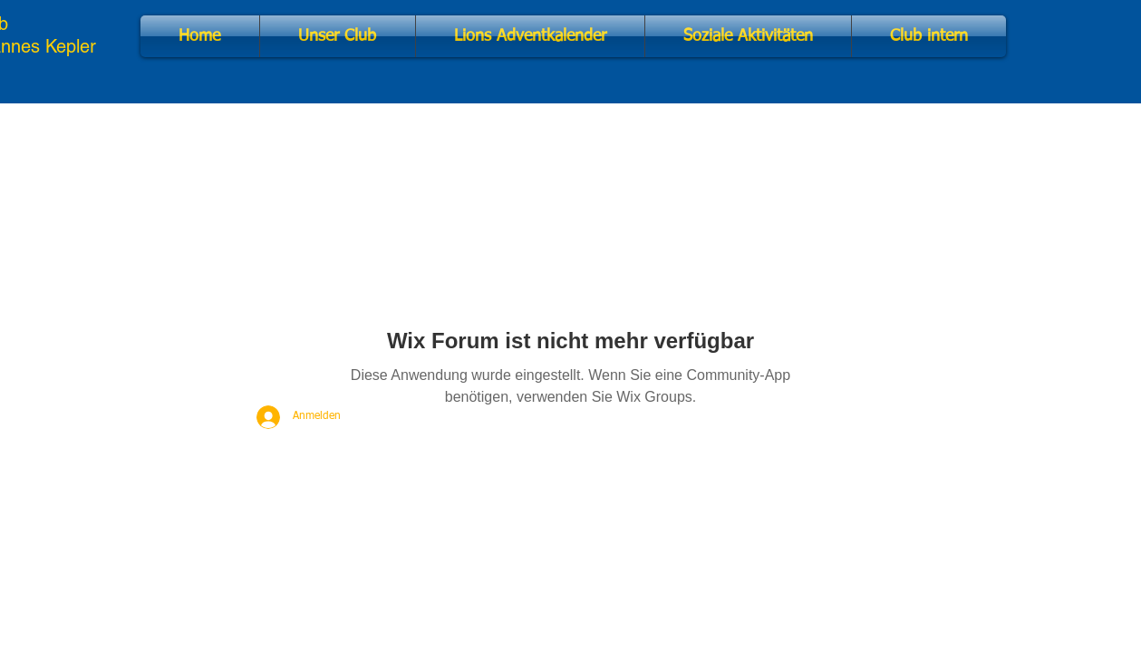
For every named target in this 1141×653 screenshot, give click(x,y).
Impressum (357, 557)
